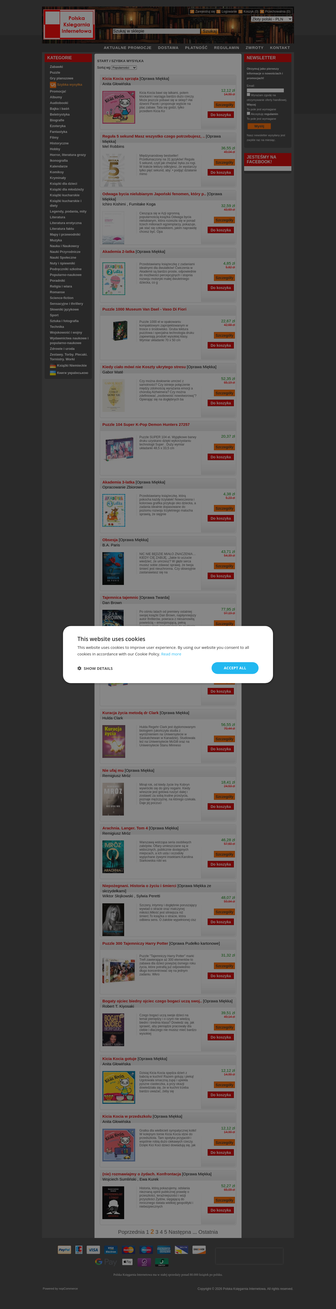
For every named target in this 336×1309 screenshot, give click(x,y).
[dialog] (168, 654)
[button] (95, 668)
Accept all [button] (235, 667)
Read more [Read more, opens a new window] (171, 653)
